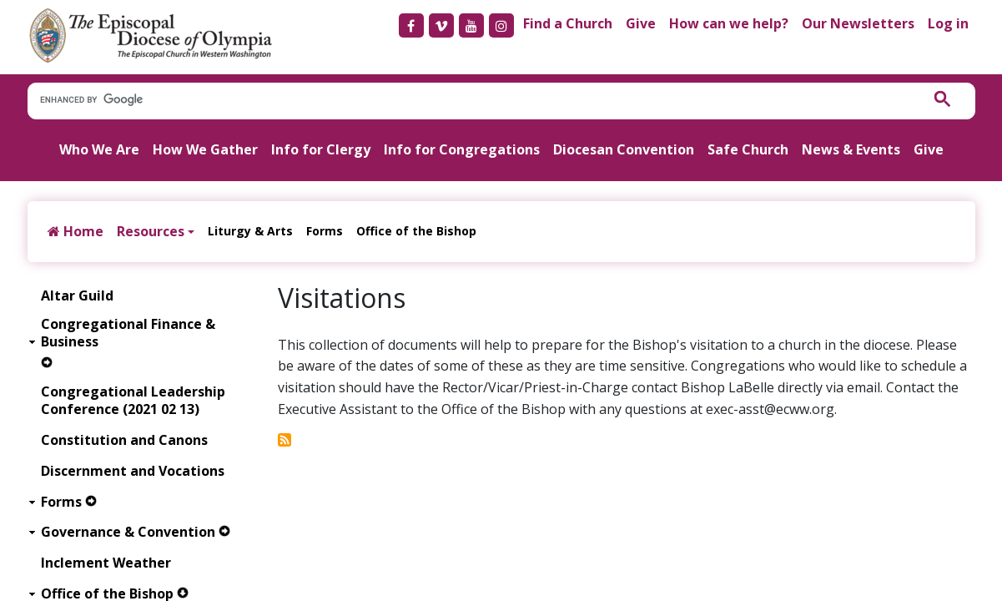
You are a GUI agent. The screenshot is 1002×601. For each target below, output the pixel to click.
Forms (324, 231)
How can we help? (728, 23)
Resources (150, 231)
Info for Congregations (462, 149)
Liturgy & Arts (250, 231)
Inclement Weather (106, 563)
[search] (466, 100)
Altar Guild (77, 296)
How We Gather (205, 149)
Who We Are (99, 149)
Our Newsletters (858, 23)
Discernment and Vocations (132, 471)
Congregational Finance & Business (128, 333)
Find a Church (567, 23)
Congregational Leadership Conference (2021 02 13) (133, 400)
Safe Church (747, 149)
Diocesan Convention (623, 149)
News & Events (851, 149)
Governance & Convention (128, 532)
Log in (948, 23)
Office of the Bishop (416, 231)
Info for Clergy (320, 149)
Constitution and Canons (124, 440)
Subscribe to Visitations (284, 440)
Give (641, 23)
